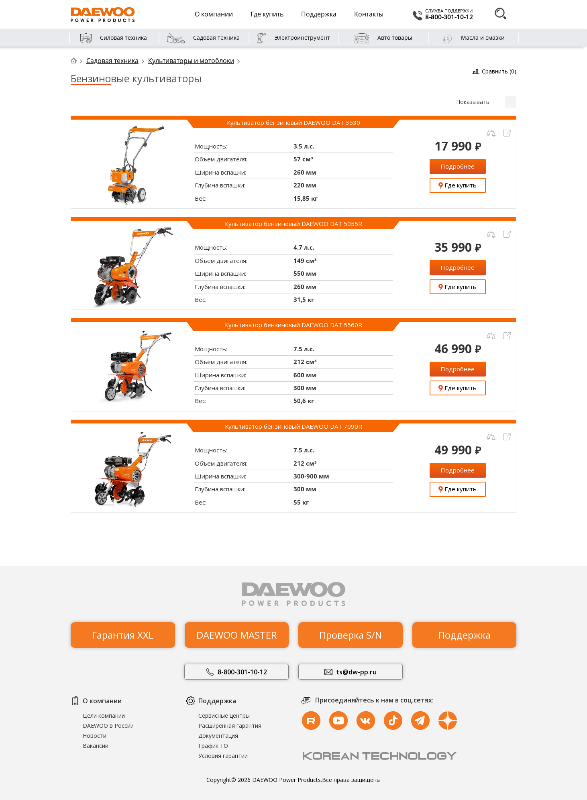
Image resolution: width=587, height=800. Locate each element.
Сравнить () (499, 71)
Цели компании (104, 715)
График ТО (213, 745)
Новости (94, 735)
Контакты (368, 14)
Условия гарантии (223, 755)
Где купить (267, 14)
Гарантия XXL (122, 629)
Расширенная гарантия (229, 725)
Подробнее (457, 166)
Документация (218, 735)
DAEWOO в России (108, 725)
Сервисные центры (224, 715)
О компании (214, 14)
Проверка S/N (350, 629)
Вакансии (95, 745)
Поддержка (318, 14)
